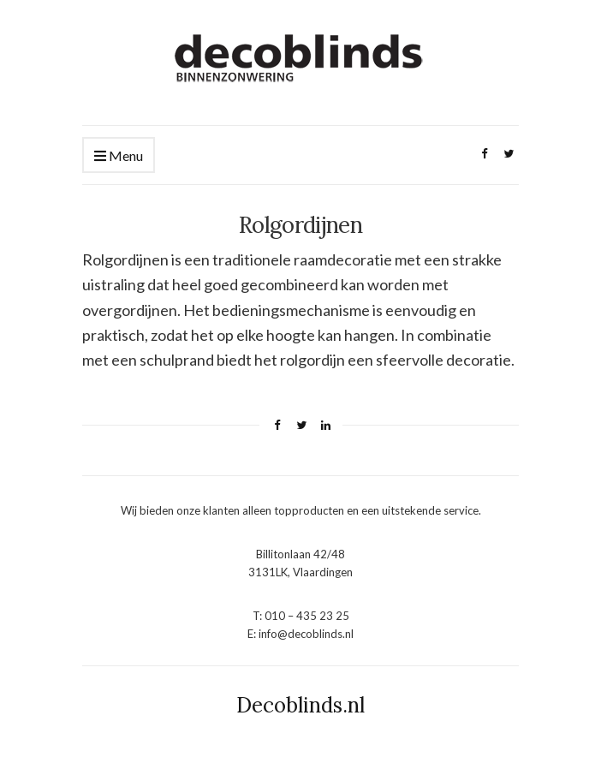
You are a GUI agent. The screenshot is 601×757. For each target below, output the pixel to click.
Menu (118, 156)
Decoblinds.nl (300, 705)
